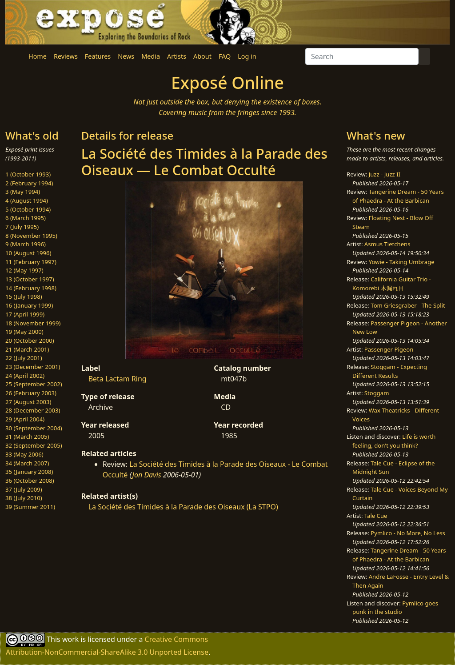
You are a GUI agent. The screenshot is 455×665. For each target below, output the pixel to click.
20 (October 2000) (29, 341)
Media (150, 56)
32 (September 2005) (33, 445)
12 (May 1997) (24, 270)
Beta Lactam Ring (117, 379)
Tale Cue (375, 516)
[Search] (362, 56)
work (70, 639)
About (202, 56)
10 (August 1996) (28, 253)
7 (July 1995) (22, 227)
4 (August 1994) (26, 200)
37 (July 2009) (23, 489)
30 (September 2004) (33, 428)
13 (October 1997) (29, 279)
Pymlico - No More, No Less (408, 533)
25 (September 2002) (33, 384)
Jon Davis (146, 475)
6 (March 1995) (25, 218)
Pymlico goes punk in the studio (395, 607)
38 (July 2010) (23, 498)
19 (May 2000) (24, 332)
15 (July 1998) (23, 296)
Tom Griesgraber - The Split (408, 305)
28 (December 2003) (32, 410)
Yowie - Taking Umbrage (402, 262)
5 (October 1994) (28, 209)
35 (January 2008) (29, 472)
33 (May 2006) (24, 454)
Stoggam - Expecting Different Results (389, 371)
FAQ (225, 56)
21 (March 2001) (27, 349)
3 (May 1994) (22, 192)
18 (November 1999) (33, 323)
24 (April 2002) (24, 376)
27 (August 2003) (28, 402)
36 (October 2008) (29, 481)
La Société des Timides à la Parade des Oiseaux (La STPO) (183, 507)
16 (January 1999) (29, 305)
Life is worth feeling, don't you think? (393, 441)
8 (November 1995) (31, 236)
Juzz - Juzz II (384, 174)
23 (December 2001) (32, 367)
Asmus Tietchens (387, 244)
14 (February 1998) (30, 288)
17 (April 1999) (24, 314)
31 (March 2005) (27, 437)
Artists (176, 56)
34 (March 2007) (27, 463)
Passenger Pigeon (388, 349)
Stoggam (376, 393)
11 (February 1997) (30, 262)
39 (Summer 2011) (30, 507)
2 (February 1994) (29, 183)
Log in (247, 56)
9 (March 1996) (25, 244)
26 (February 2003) (30, 393)
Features (98, 56)
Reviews (66, 56)
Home (37, 56)
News (126, 56)
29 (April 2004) (24, 419)
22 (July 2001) (23, 358)
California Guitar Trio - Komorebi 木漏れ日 (391, 283)
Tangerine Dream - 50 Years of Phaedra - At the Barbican (398, 196)
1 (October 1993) (28, 174)
